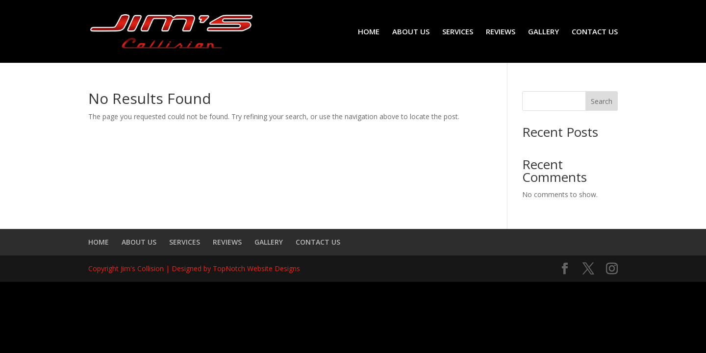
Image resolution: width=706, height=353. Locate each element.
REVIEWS (500, 32)
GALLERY (543, 32)
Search (601, 101)
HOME (368, 32)
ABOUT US (410, 32)
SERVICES (457, 32)
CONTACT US (595, 32)
